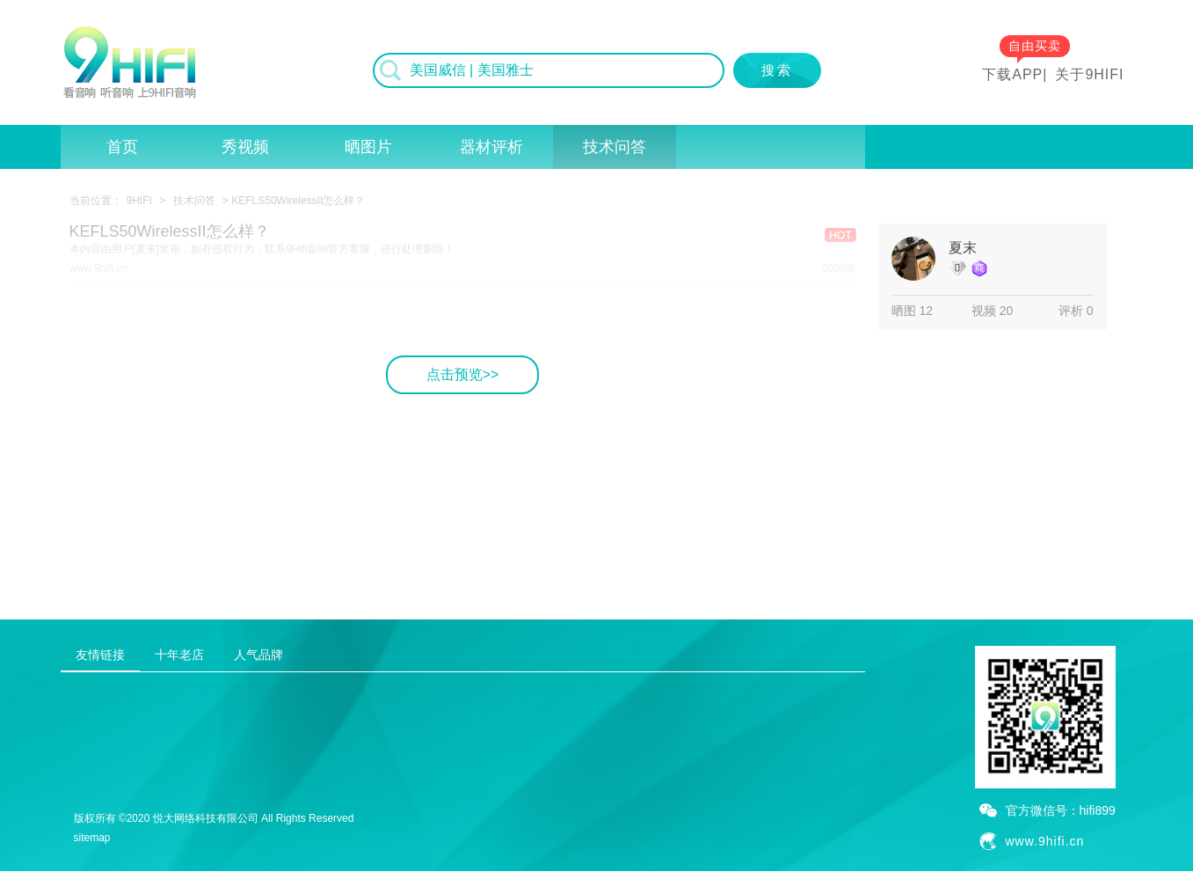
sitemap (92, 837)
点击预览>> (462, 374)
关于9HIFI (1089, 74)
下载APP (1012, 74)
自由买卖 (1034, 46)
